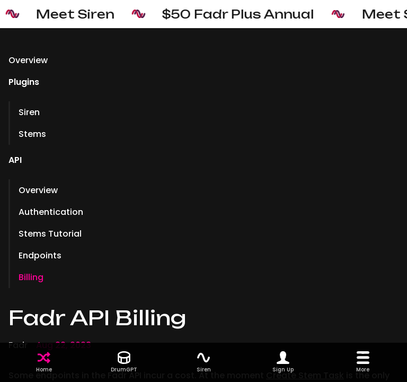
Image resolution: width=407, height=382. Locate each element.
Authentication (51, 212)
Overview (28, 60)
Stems (32, 134)
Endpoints (40, 255)
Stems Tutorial (50, 234)
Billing (31, 277)
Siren (29, 112)
